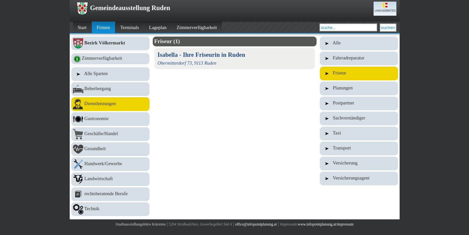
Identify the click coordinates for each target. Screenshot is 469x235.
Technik (110, 209)
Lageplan (158, 27)
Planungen (359, 88)
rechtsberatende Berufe (110, 194)
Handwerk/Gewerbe (110, 164)
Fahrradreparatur (359, 58)
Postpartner (359, 103)
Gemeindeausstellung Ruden (123, 7)
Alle (359, 43)
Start (82, 27)
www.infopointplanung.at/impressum (325, 224)
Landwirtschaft (110, 179)
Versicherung (359, 163)
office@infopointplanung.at (256, 224)
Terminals (129, 27)
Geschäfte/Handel (110, 134)
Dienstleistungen (110, 104)
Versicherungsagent (359, 178)
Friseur (359, 73)
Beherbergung (110, 89)
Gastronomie (110, 119)
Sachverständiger (359, 118)
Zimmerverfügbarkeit (197, 27)
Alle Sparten (110, 74)
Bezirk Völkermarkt (110, 43)
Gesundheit (110, 149)
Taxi (359, 133)
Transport (359, 148)
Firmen (103, 27)
